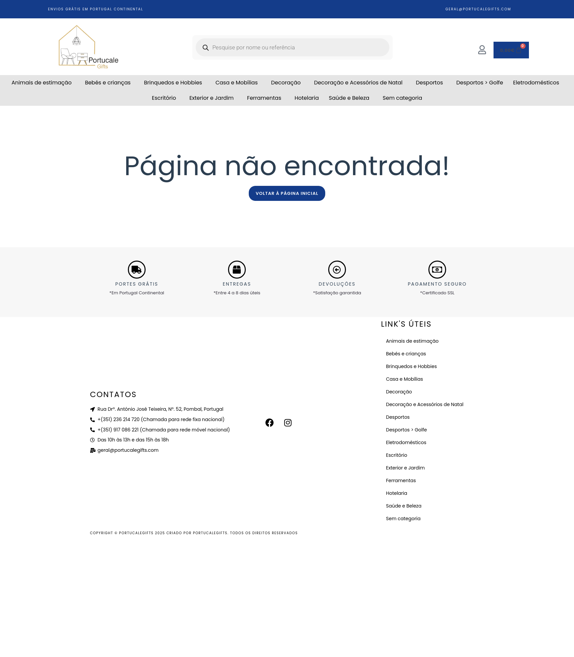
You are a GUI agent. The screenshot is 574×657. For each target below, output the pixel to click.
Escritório (164, 98)
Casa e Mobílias (236, 82)
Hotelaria (307, 98)
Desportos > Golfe (479, 82)
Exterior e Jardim (211, 98)
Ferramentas (264, 98)
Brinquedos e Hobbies (173, 82)
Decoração (286, 82)
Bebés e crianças (108, 82)
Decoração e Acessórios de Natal (358, 82)
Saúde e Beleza (349, 98)
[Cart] (511, 50)
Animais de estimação (41, 82)
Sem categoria (402, 98)
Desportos (429, 82)
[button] (43, 82)
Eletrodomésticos (536, 82)
